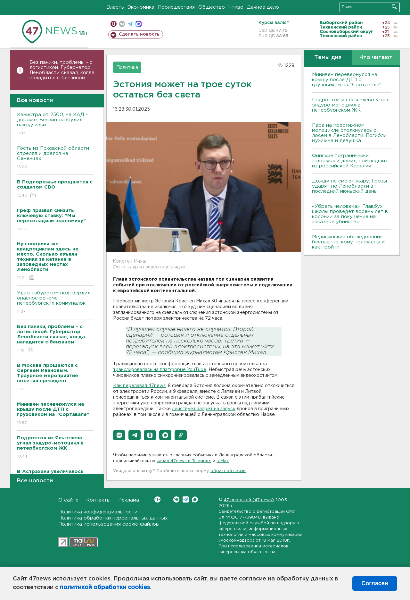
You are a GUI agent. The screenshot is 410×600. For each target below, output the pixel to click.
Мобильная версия (114, 24)
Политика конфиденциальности (97, 512)
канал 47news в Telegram (184, 461)
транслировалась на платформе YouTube (159, 370)
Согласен (374, 583)
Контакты (98, 500)
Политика (127, 68)
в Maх (223, 461)
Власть (115, 7)
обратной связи (228, 471)
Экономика (140, 7)
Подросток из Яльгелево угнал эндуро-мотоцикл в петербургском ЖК (351, 105)
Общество (211, 7)
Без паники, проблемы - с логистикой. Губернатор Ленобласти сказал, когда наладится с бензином (61, 70)
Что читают (375, 57)
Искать (394, 6)
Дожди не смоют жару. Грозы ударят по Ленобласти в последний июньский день (349, 186)
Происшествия (176, 7)
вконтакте (122, 24)
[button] (119, 435)
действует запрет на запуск (203, 409)
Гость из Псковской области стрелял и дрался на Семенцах (55, 158)
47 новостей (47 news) (249, 500)
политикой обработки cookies (105, 587)
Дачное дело (263, 7)
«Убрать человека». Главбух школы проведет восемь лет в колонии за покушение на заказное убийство (350, 214)
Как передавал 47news (139, 386)
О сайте (68, 500)
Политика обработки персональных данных (113, 518)
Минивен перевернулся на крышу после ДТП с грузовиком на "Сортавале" (346, 79)
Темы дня (327, 57)
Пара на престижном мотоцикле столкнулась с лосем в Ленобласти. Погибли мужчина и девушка (349, 133)
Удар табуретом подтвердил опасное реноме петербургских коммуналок (55, 302)
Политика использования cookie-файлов (108, 524)
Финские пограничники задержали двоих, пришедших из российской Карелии (350, 161)
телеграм (130, 24)
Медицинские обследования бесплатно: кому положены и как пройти (348, 242)
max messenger (138, 24)
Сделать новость (139, 34)
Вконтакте (157, 499)
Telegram (186, 499)
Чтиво (235, 7)
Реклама (128, 500)
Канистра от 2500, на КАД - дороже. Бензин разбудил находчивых (55, 124)
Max (195, 499)
